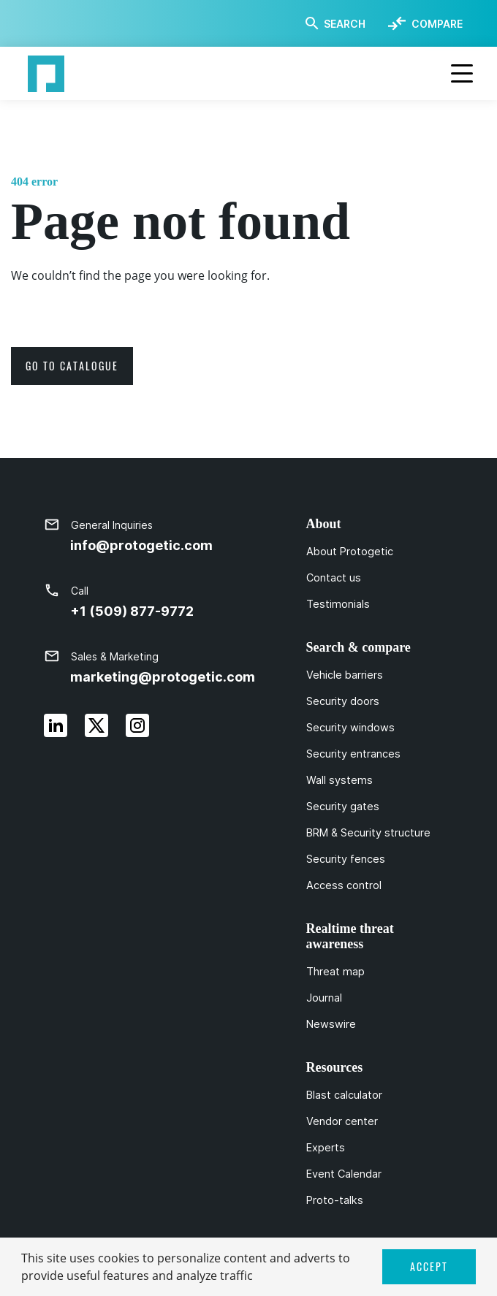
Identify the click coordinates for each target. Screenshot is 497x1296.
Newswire (331, 1024)
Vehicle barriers (344, 675)
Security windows (350, 727)
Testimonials (338, 604)
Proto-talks (334, 1200)
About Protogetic (349, 551)
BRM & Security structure (368, 832)
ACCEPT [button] (429, 1266)
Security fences (345, 859)
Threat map (335, 971)
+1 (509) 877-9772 (132, 611)
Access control (344, 885)
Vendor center (342, 1121)
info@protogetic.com (141, 545)
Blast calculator (344, 1095)
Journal (324, 998)
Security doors (342, 701)
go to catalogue (72, 365)
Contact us (333, 577)
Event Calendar (344, 1174)
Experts (325, 1147)
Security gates (342, 806)
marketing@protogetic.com (162, 677)
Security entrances (353, 754)
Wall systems (339, 780)
